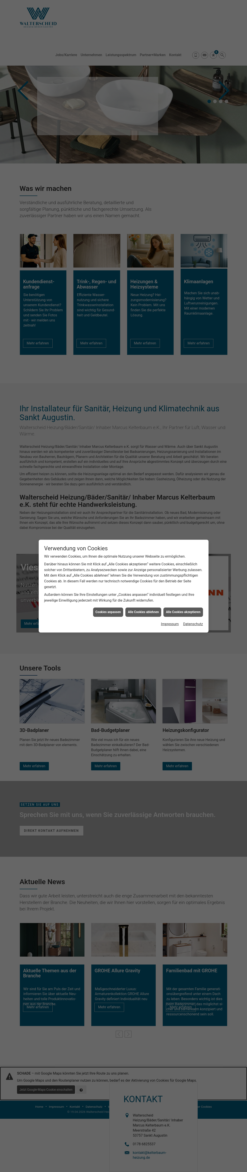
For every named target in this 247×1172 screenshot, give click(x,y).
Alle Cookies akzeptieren (183, 612)
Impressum (170, 624)
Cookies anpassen (108, 612)
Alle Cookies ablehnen (143, 612)
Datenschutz (193, 624)
